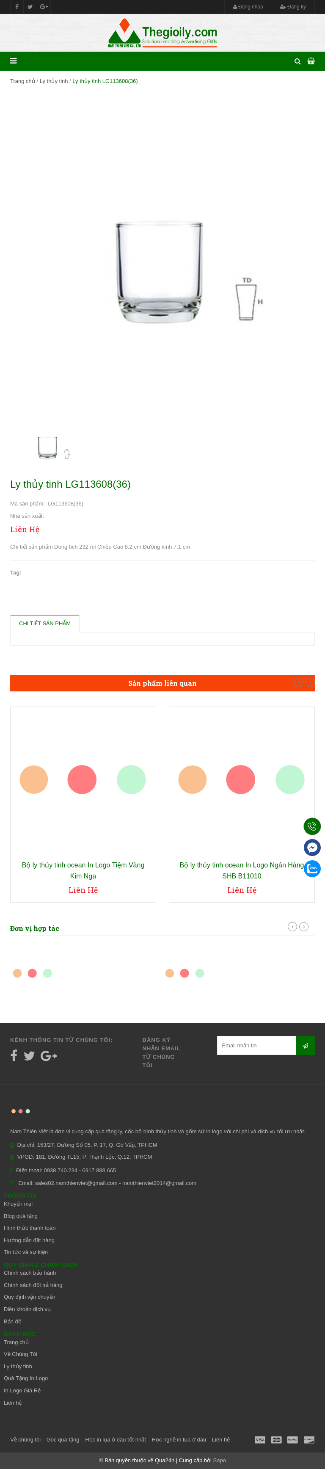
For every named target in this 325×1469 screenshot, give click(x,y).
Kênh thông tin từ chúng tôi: (61, 1040)
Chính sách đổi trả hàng (33, 1285)
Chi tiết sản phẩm (45, 623)
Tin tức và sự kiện (26, 1252)
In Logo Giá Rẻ (22, 1390)
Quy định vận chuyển (29, 1297)
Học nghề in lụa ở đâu (179, 1439)
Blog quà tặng (21, 1216)
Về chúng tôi (25, 1439)
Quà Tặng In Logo (26, 1378)
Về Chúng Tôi (20, 1354)
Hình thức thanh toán (29, 1228)
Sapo (219, 1460)
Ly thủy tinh (54, 81)
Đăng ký (293, 7)
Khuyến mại (18, 1204)
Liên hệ (13, 1403)
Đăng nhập (248, 7)
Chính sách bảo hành (30, 1273)
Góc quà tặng (63, 1439)
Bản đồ (13, 1321)
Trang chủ (22, 81)
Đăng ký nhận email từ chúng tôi (162, 1053)
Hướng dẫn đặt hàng (29, 1240)
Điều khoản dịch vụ (27, 1309)
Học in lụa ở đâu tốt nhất (115, 1439)
